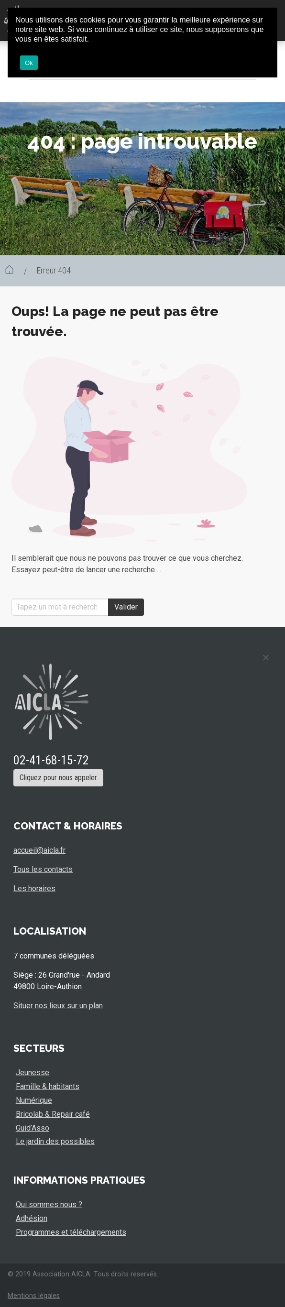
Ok (29, 62)
